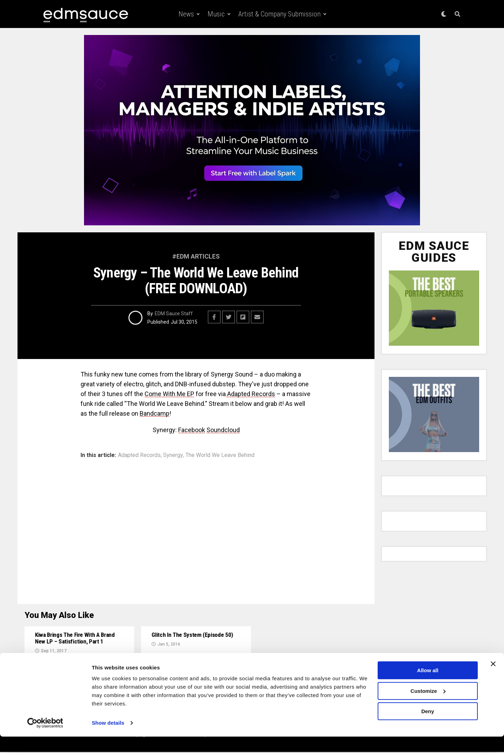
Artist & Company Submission (279, 14)
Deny (427, 728)
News (186, 14)
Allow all (428, 687)
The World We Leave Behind (220, 455)
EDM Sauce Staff (174, 313)
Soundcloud (223, 430)
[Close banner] (493, 680)
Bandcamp (154, 413)
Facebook (191, 430)
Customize (428, 707)
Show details (108, 739)
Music (216, 14)
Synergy (173, 455)
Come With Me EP (169, 393)
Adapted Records (250, 393)
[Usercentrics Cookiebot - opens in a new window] (45, 739)
